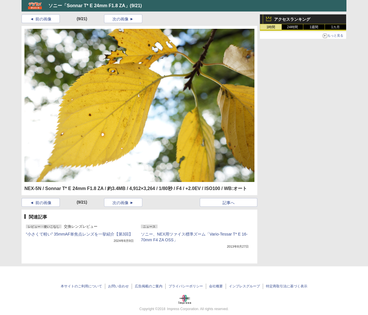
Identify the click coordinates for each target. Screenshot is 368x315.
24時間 (292, 27)
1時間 (271, 27)
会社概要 (216, 286)
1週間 (314, 27)
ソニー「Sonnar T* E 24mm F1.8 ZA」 (89, 5)
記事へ (229, 202)
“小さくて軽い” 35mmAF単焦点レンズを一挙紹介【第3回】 (79, 234)
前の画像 (43, 19)
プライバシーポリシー (185, 286)
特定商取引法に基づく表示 (286, 286)
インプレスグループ (244, 286)
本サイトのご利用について (81, 286)
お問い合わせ (118, 286)
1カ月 (335, 27)
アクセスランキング (292, 19)
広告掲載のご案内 (148, 286)
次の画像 (120, 19)
